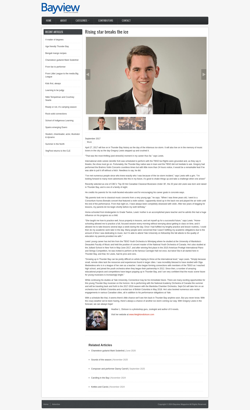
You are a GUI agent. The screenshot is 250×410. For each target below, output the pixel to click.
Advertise (56, 404)
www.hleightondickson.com (141, 314)
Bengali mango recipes (55, 53)
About (63, 20)
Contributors (105, 20)
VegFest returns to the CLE (57, 151)
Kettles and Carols (99, 387)
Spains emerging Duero (56, 127)
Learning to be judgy (54, 90)
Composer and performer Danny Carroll (109, 369)
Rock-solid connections (56, 114)
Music (89, 142)
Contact (126, 20)
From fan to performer (55, 67)
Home (48, 20)
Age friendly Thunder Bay (57, 46)
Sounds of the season (101, 360)
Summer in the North (55, 144)
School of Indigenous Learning (59, 120)
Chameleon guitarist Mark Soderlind (107, 350)
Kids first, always (53, 83)
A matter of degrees (54, 39)
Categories (82, 20)
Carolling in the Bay (100, 378)
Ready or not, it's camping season (61, 107)
